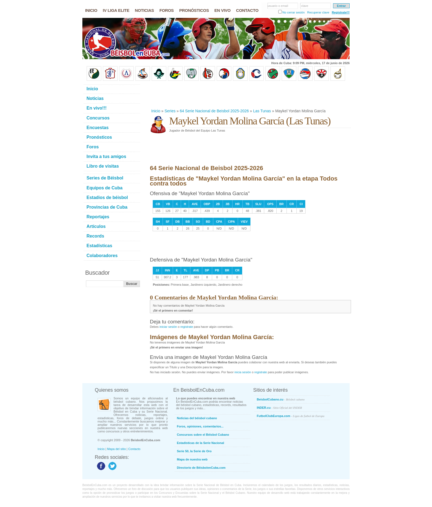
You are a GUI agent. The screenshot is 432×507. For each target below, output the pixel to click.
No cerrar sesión (293, 12)
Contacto (134, 449)
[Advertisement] (250, 94)
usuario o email (278, 5)
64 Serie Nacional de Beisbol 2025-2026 (214, 111)
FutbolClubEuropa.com (290, 416)
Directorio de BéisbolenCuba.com (201, 467)
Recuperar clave (318, 12)
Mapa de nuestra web (192, 459)
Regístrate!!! (341, 12)
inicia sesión (242, 372)
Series (169, 111)
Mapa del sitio (116, 449)
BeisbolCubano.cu (281, 399)
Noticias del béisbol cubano (197, 418)
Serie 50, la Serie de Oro (194, 451)
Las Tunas (262, 111)
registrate (186, 326)
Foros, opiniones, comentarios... (200, 426)
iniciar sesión (168, 326)
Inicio (155, 111)
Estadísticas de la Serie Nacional (200, 443)
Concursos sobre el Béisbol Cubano (203, 434)
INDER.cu (279, 407)
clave (304, 5)
